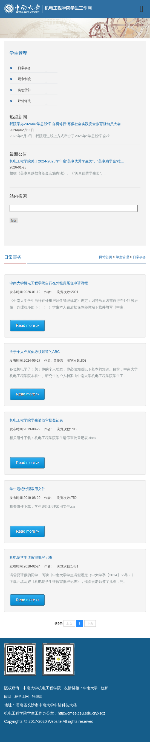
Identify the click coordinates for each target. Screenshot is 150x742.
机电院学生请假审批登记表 (31, 557)
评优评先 (24, 101)
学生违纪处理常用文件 (27, 489)
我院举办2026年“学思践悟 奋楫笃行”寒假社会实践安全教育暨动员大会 (65, 124)
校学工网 (22, 697)
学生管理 (123, 257)
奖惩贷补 (24, 90)
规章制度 (24, 79)
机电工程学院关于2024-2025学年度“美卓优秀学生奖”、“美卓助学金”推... (67, 161)
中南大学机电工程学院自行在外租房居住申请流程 (49, 283)
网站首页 (105, 257)
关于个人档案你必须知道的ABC (35, 352)
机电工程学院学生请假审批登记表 (36, 420)
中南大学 (90, 688)
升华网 (37, 697)
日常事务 (24, 68)
